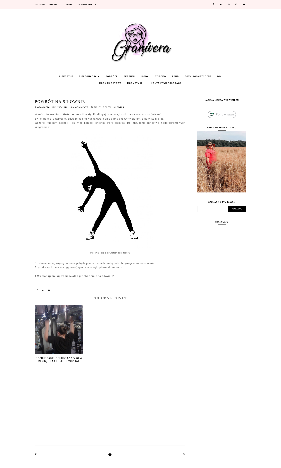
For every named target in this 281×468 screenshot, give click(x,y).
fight (97, 107)
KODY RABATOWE (110, 83)
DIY (219, 76)
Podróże (112, 76)
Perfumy (130, 76)
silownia (118, 107)
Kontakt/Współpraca (166, 83)
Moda (145, 76)
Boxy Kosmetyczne (198, 76)
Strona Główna (46, 5)
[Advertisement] (110, 410)
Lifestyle (66, 76)
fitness (107, 107)
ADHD (175, 76)
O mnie (68, 5)
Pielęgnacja (89, 76)
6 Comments (80, 107)
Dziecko (160, 76)
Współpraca (87, 5)
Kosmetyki (136, 83)
